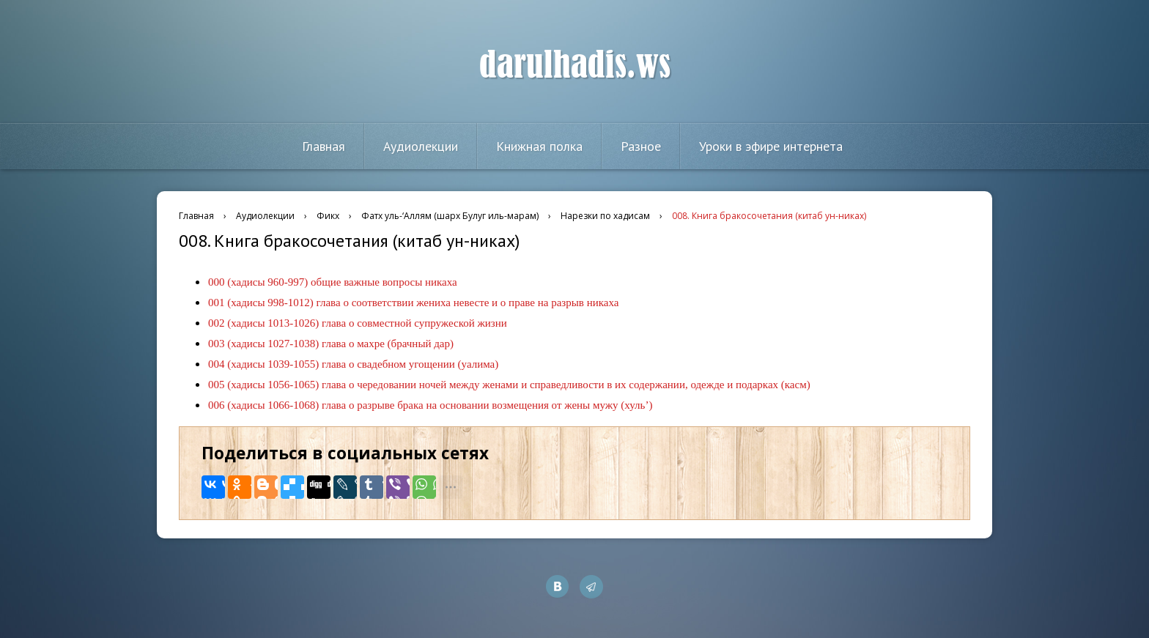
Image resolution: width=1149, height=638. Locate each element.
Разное (641, 146)
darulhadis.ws (574, 65)
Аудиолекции (420, 146)
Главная (323, 146)
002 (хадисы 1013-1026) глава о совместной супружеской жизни (357, 323)
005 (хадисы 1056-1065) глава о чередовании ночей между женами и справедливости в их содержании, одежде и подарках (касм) (509, 384)
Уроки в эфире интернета (771, 146)
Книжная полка (539, 146)
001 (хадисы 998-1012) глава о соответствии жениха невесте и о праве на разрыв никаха (413, 302)
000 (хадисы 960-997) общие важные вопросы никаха (332, 282)
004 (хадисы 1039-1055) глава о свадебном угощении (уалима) (353, 364)
